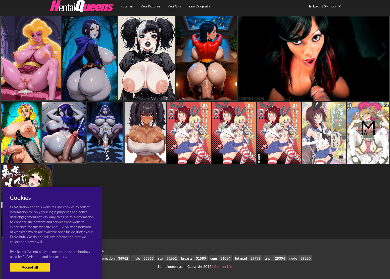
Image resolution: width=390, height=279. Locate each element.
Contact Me (223, 266)
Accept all (30, 267)
